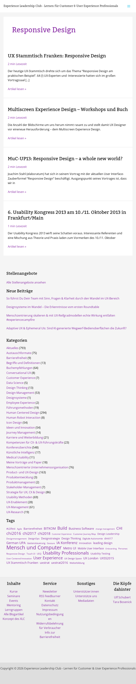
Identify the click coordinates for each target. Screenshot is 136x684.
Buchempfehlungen (19, 368)
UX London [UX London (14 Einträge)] (90, 558)
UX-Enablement (16, 502)
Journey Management (20, 432)
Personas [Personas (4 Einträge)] (123, 548)
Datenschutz (49, 605)
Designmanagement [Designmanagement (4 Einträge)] (16, 538)
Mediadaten (86, 601)
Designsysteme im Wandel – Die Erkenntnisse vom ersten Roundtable (52, 307)
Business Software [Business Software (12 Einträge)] (81, 528)
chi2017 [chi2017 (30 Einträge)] (29, 533)
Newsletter (50, 591)
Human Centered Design (22, 413)
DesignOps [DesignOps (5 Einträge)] (33, 538)
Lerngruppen (13, 610)
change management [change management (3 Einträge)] (105, 529)
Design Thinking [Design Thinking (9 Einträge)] (71, 538)
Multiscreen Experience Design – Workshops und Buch (68, 109)
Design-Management (20, 393)
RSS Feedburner (50, 596)
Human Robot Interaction (23, 418)
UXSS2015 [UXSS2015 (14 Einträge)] (107, 558)
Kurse (14, 591)
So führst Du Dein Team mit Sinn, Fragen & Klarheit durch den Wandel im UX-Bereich (62, 298)
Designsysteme (16, 398)
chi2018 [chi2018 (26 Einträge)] (44, 533)
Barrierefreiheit (16, 358)
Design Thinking (17, 388)
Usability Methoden (19, 497)
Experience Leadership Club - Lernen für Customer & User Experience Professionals (61, 6)
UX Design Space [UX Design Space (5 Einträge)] (73, 558)
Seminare (13, 596)
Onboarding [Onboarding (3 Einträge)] (111, 548)
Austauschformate (18, 353)
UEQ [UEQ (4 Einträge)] (39, 553)
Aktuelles (12, 348)
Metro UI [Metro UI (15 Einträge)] (69, 548)
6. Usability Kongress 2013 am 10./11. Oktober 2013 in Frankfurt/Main (67, 215)
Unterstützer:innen (86, 591)
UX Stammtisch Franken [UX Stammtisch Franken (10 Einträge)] (22, 563)
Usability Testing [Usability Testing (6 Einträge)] (100, 553)
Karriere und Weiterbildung (24, 437)
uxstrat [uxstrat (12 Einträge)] (45, 563)
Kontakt (50, 601)
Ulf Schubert (122, 597)
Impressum (50, 610)
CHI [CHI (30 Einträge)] (119, 528)
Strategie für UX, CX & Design (25, 492)
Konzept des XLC (14, 619)
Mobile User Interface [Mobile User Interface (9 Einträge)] (91, 548)
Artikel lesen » (17, 89)
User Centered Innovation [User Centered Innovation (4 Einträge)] (19, 558)
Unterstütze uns (86, 596)
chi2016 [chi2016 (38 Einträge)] (13, 533)
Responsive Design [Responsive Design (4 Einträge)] (15, 553)
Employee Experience (20, 403)
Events (13, 601)
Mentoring (14, 605)
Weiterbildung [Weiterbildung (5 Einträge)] (77, 562)
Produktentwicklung (19, 477)
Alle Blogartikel (14, 614)
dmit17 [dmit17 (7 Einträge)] (108, 538)
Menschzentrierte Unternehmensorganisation (37, 467)
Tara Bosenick (122, 602)
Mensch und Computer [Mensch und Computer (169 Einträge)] (34, 547)
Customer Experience (20, 378)
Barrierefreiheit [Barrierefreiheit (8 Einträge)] (33, 528)
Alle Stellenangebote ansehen (26, 282)
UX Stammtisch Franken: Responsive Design (57, 56)
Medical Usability (17, 457)
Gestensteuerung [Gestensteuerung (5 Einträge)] (36, 543)
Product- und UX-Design (22, 472)
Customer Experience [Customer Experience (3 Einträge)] (62, 534)
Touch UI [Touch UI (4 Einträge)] (31, 553)
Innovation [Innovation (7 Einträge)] (85, 543)
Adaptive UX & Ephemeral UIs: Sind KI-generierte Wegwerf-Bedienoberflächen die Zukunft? (66, 328)
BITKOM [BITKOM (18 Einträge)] (50, 528)
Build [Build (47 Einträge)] (62, 528)
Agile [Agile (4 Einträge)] (19, 528)
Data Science (15, 383)
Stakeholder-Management (23, 487)
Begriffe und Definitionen (23, 363)
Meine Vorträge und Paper (24, 462)
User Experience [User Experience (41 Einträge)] (48, 558)
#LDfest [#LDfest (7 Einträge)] (10, 528)
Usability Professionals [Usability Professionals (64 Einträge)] (66, 553)
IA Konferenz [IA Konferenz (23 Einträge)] (66, 543)
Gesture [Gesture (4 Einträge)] (51, 543)
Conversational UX (18, 373)
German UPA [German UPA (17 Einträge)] (16, 543)
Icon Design (14, 423)
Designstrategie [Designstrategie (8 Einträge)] (50, 538)
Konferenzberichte (18, 447)
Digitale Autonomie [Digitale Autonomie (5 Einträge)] (93, 538)
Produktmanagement (20, 482)
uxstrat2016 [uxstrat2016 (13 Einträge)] (59, 563)
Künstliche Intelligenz (20, 452)
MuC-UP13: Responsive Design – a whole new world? (65, 158)
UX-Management (17, 507)
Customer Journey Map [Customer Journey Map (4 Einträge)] (84, 533)
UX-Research (14, 512)
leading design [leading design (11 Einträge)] (102, 543)
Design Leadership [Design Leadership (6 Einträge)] (108, 534)
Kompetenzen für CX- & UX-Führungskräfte (34, 442)
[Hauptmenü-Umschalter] (128, 6)
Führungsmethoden (19, 408)
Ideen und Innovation (20, 427)
